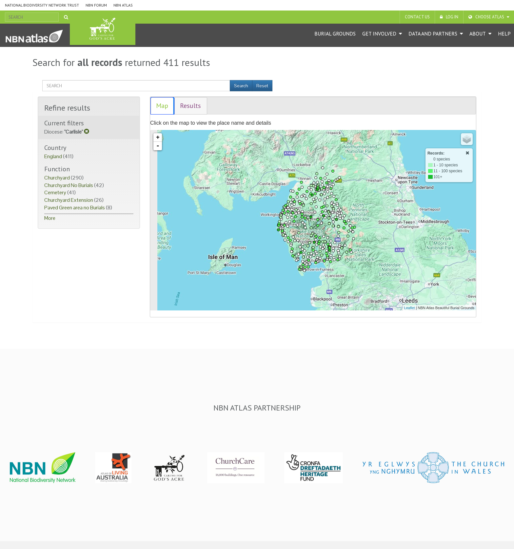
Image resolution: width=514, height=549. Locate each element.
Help (504, 33)
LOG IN (452, 17)
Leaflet (409, 308)
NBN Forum (96, 5)
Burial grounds (335, 33)
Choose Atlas (489, 17)
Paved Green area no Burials (75, 207)
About (477, 33)
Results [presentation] (190, 105)
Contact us (417, 17)
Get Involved (379, 33)
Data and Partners (432, 33)
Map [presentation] (162, 105)
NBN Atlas (123, 5)
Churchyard (57, 177)
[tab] (162, 106)
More (49, 218)
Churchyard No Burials (69, 185)
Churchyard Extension (69, 200)
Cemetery (55, 192)
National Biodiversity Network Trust (42, 5)
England (53, 156)
